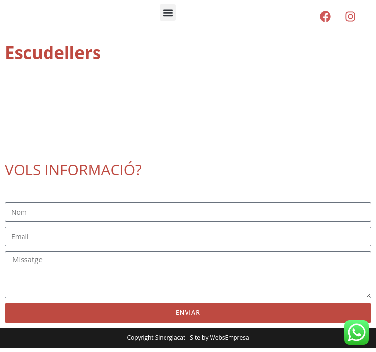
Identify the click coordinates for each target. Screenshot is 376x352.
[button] (168, 12)
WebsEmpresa (229, 337)
